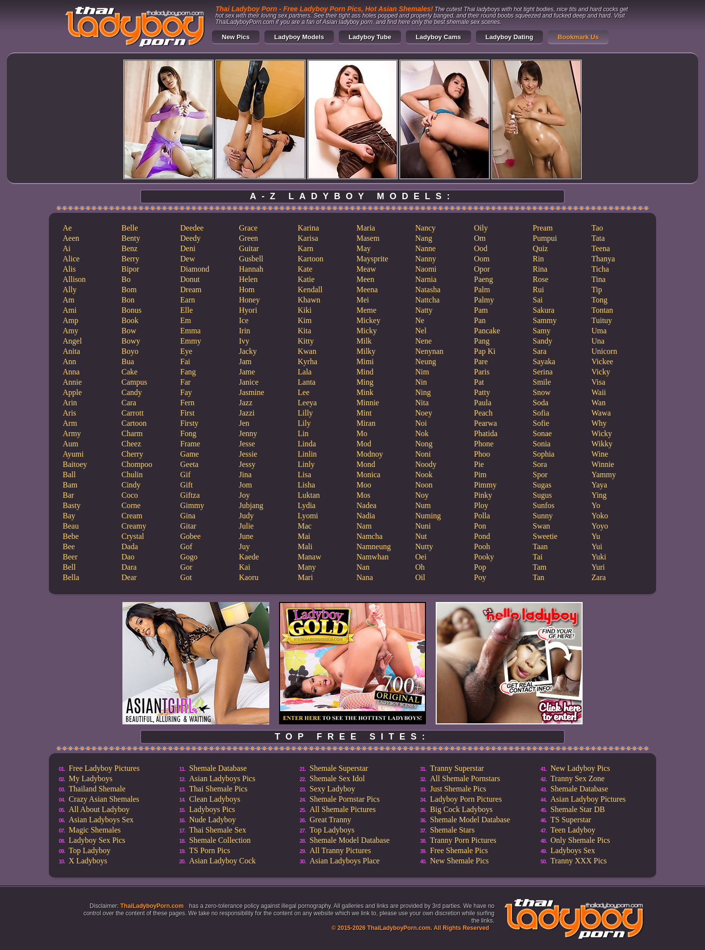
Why (599, 423)
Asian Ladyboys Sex (101, 819)
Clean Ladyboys (214, 799)
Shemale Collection (220, 840)
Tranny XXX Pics (578, 861)
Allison (74, 279)
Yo (595, 505)
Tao (597, 228)
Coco (129, 495)
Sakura (543, 310)
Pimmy (485, 485)
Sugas (542, 485)
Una (598, 341)
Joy (244, 495)
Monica (368, 474)
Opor (482, 269)
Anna (71, 372)
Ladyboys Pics (212, 809)
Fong (188, 433)
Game (189, 454)
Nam (364, 526)
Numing (428, 515)
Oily (481, 228)
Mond (365, 464)
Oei (420, 557)
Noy (422, 495)
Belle (129, 228)
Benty (130, 238)
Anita (71, 351)
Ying (599, 495)
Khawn (309, 300)
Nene (423, 341)
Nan (363, 567)
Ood (481, 248)
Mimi (365, 361)
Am (68, 300)
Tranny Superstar (457, 768)
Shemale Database (218, 768)
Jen (244, 423)
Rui (538, 289)
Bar (68, 495)
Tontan (602, 310)
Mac (304, 526)
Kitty (306, 341)
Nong (424, 444)
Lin (303, 433)
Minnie (367, 402)
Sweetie (545, 536)
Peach (483, 413)
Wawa (601, 413)
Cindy (131, 485)
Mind (365, 372)
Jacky (248, 351)
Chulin (132, 474)
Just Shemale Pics (458, 789)
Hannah (251, 269)
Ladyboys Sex (572, 850)
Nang (423, 238)
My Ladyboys (90, 778)
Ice (244, 320)
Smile (542, 382)
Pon (480, 526)
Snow (541, 392)
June (246, 536)
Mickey (368, 320)
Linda (307, 444)
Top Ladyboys (331, 830)
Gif (185, 474)
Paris (482, 372)
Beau (71, 526)
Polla (482, 515)
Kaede (249, 557)
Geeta (189, 464)
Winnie (602, 464)
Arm (70, 423)
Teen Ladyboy (572, 830)
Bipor (130, 269)
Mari (305, 577)
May (363, 248)
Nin (421, 382)
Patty (482, 392)
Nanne (425, 248)
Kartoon (310, 259)
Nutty (424, 546)
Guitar (249, 248)
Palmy (484, 300)
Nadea (366, 505)
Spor (540, 474)
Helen (248, 279)
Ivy (244, 341)
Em (185, 320)
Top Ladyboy (90, 850)
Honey (249, 300)
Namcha (369, 536)
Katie (306, 279)
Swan (541, 526)
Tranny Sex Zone (577, 778)
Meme (366, 310)
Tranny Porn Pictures (463, 840)
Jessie (248, 454)
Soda (540, 402)
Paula (483, 402)
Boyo (130, 351)
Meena (367, 289)
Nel (420, 330)
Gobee (190, 536)
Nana (364, 577)
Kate (305, 269)
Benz (129, 248)
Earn (187, 300)
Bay (69, 515)
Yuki (598, 557)
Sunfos (543, 505)
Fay (186, 392)
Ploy (481, 505)
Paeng (483, 279)
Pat (479, 382)
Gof (186, 546)
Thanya (603, 259)
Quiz (540, 248)
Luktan (309, 495)
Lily (304, 423)
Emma (190, 330)
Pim (480, 474)
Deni (187, 248)
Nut (421, 536)
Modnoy (369, 454)
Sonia (541, 444)
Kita (304, 330)
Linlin (307, 454)
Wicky (601, 433)
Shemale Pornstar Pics (344, 799)
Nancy (425, 228)
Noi (421, 423)
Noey (423, 413)
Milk (364, 341)
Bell (69, 567)
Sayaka (544, 361)
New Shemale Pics (459, 861)
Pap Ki (484, 351)
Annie (72, 382)
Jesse (247, 444)
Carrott (132, 413)
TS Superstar (570, 819)
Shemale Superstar (338, 768)
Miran (366, 423)
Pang (482, 341)
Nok (422, 433)
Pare (481, 361)
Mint (364, 413)
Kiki (304, 310)
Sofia (541, 413)
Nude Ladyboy (212, 819)
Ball (69, 474)
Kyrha (307, 361)
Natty (424, 310)
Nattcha (427, 300)
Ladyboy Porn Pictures (466, 799)
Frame (190, 444)
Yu (595, 536)
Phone (484, 444)
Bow (128, 330)
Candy (131, 392)
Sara (539, 351)
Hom (247, 289)
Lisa (304, 474)
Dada (129, 546)
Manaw (309, 557)
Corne (131, 505)
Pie (479, 464)
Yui (596, 546)
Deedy (190, 238)
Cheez (131, 444)
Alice (71, 259)
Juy (244, 546)
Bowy (130, 341)
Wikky (601, 444)
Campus (134, 382)
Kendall (310, 289)
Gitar (188, 526)
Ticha (600, 269)
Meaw (366, 269)
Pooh (482, 546)
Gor (186, 567)
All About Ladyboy (99, 809)
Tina (598, 279)
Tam (539, 567)
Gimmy (192, 505)
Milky (366, 351)
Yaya (599, 485)
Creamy (133, 526)
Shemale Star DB (577, 809)
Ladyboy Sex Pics (97, 840)
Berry (130, 259)
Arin (70, 402)
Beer (70, 557)
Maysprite (372, 259)
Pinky (483, 495)
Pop (480, 567)
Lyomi (308, 515)
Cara (128, 402)
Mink (365, 392)
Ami (69, 310)
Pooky (484, 557)
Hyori (248, 310)
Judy (246, 515)
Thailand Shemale (97, 789)
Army (72, 433)
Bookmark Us (578, 37)
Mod (363, 444)
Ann (69, 361)
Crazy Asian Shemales (104, 799)
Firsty (189, 423)
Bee (69, 546)
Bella (71, 577)
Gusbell (251, 259)
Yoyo (599, 526)
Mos (363, 495)
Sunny (543, 515)
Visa (598, 382)
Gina (187, 515)
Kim (304, 320)
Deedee (192, 228)
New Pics (236, 37)
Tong (599, 300)
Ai (66, 248)
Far (185, 382)
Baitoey (75, 464)
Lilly (305, 413)
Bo (126, 279)
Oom (482, 259)
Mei (362, 300)
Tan (538, 577)
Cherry (132, 454)
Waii (598, 392)
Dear (129, 577)
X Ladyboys (88, 861)
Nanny (425, 259)
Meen (365, 279)
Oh (420, 567)
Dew (187, 259)
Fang (188, 372)
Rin (538, 259)
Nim (422, 372)
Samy (541, 330)
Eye (186, 351)
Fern (187, 402)
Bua (127, 361)
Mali (305, 546)
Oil (420, 577)
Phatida (485, 433)
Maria (365, 228)
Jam (245, 361)
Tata (598, 238)
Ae (67, 228)
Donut (190, 279)
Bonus (131, 310)
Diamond (195, 269)
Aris (69, 413)
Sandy (542, 341)
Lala (304, 372)
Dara (129, 567)
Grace (248, 228)
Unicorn (604, 351)
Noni (423, 454)
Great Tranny (330, 819)
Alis (69, 269)
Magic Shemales (94, 830)
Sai (537, 300)
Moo (363, 485)
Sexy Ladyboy (332, 789)
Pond (482, 536)
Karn (305, 248)
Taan (540, 546)
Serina (543, 372)
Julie (246, 526)
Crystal (132, 536)
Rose (540, 279)
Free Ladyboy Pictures (104, 768)
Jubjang (251, 505)
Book (130, 320)
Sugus (542, 495)
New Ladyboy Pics (580, 768)
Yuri (598, 567)
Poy (480, 577)
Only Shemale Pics (580, 840)
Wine (599, 454)
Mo (361, 433)
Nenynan (429, 351)
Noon (424, 485)
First (187, 413)
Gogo (189, 557)
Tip (596, 289)
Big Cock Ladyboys (461, 809)
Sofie (541, 423)
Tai (537, 557)
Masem (367, 238)
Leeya (307, 402)
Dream (191, 289)
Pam (481, 310)
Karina (308, 228)
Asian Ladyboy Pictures (588, 799)
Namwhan (372, 557)
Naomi (426, 269)
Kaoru (248, 577)
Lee (303, 392)
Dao (128, 557)
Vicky (600, 372)
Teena (600, 248)
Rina (540, 269)
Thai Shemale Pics (218, 789)
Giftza (190, 495)
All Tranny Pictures (340, 850)
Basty (71, 505)
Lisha (306, 485)
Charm (132, 433)
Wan (598, 402)
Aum (70, 444)
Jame (247, 372)
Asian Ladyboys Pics (222, 778)
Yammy (603, 474)
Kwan (307, 351)
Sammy (545, 320)
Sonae (542, 433)
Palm (482, 289)
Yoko (599, 515)
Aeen (71, 238)
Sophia (543, 454)
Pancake (487, 330)
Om (480, 238)
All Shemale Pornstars (465, 778)
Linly (306, 464)
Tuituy (601, 320)
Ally (69, 289)
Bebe (71, 536)
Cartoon (134, 423)
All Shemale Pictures (342, 809)
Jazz (246, 402)
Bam (70, 485)
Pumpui (545, 238)
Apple (72, 392)
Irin (244, 330)
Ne (419, 320)
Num (423, 505)
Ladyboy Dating (510, 37)
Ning (423, 392)
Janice (248, 382)
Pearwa (485, 423)
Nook (424, 474)
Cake (129, 372)
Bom (129, 289)
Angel (72, 341)
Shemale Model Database (349, 840)
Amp (70, 320)
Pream (543, 228)
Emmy (190, 341)
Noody (426, 464)
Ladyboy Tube (370, 37)
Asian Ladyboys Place (344, 861)
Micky (366, 330)
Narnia (426, 279)
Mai (304, 536)
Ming (365, 382)
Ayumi (73, 454)
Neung (425, 361)
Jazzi (247, 413)
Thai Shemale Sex (217, 830)
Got (186, 577)
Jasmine (251, 392)
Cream (131, 515)
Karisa (308, 238)
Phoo (482, 454)
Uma (599, 330)
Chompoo (136, 464)
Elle (186, 310)
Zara (598, 577)
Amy (70, 330)
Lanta (306, 382)
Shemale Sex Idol (337, 778)
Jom (245, 485)
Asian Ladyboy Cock (222, 861)
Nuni (423, 526)
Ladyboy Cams (438, 37)
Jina (245, 474)
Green (248, 238)
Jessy (247, 464)
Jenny (248, 433)
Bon (128, 300)
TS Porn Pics (209, 850)
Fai (185, 361)
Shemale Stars (452, 830)
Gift (186, 485)
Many (307, 567)
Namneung (373, 546)
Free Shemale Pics (459, 850)
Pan (480, 320)
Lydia (306, 505)
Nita (422, 402)
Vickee (602, 361)
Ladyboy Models (299, 37)
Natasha (428, 289)
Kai (244, 567)
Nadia (365, 515)
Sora (540, 464)
